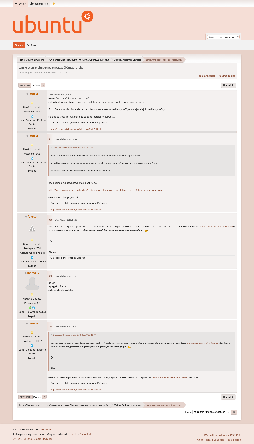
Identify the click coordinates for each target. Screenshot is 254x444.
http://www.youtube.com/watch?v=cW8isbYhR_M (75, 128)
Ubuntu (73, 434)
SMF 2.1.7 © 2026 (23, 438)
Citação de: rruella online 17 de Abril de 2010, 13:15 (73, 147)
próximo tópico (226, 75)
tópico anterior (206, 75)
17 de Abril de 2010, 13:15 (59, 95)
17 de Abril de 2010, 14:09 (66, 220)
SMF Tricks (45, 429)
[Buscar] (220, 37)
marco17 (33, 273)
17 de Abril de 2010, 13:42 (66, 139)
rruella (33, 93)
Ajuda (200, 439)
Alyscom (33, 216)
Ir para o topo (25, 397)
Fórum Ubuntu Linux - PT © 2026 (222, 435)
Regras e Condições (214, 439)
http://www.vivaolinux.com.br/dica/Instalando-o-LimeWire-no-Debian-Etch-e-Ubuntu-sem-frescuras (105, 189)
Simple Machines (43, 438)
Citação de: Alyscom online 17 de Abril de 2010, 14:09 (74, 335)
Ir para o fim (24, 85)
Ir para (188, 412)
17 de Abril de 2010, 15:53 (66, 276)
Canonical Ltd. (88, 434)
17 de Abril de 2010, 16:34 (66, 326)
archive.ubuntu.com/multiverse (215, 226)
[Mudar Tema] (54, 3)
